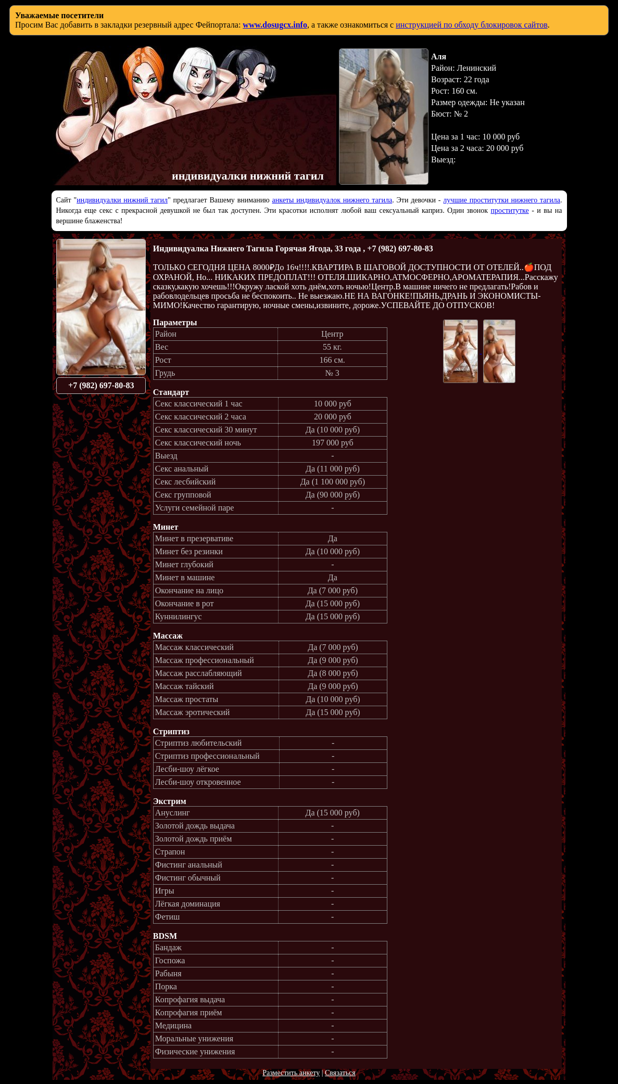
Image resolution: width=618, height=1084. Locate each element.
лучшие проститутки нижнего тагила (501, 200)
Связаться (340, 1073)
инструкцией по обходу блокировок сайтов (472, 24)
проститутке (509, 210)
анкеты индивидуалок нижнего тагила (332, 200)
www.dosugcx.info (275, 24)
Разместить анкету (291, 1073)
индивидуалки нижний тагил (122, 200)
